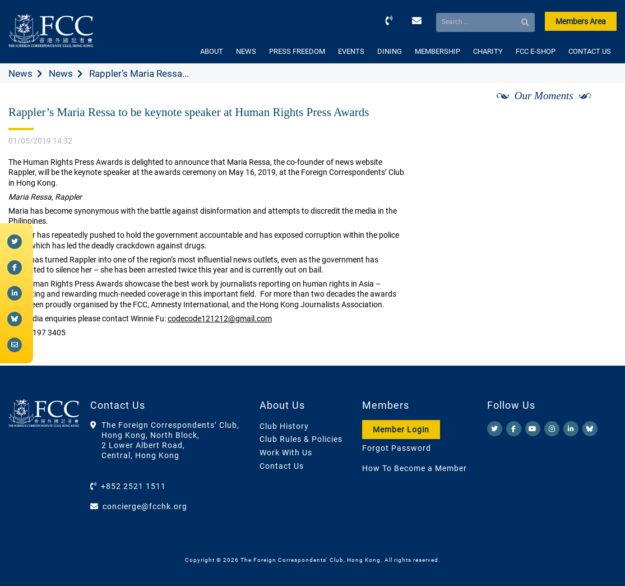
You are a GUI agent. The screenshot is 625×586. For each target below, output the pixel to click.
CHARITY (488, 51)
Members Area (580, 21)
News (20, 73)
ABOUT (211, 51)
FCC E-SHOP (535, 51)
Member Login (401, 429)
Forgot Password (396, 448)
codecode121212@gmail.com (220, 318)
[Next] (596, 108)
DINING (389, 51)
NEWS (246, 51)
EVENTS (351, 51)
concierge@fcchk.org (145, 506)
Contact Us (282, 466)
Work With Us (286, 452)
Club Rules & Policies (301, 439)
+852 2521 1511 (133, 486)
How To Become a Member (414, 468)
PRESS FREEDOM (297, 51)
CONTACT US (589, 51)
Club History (284, 426)
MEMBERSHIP (437, 51)
